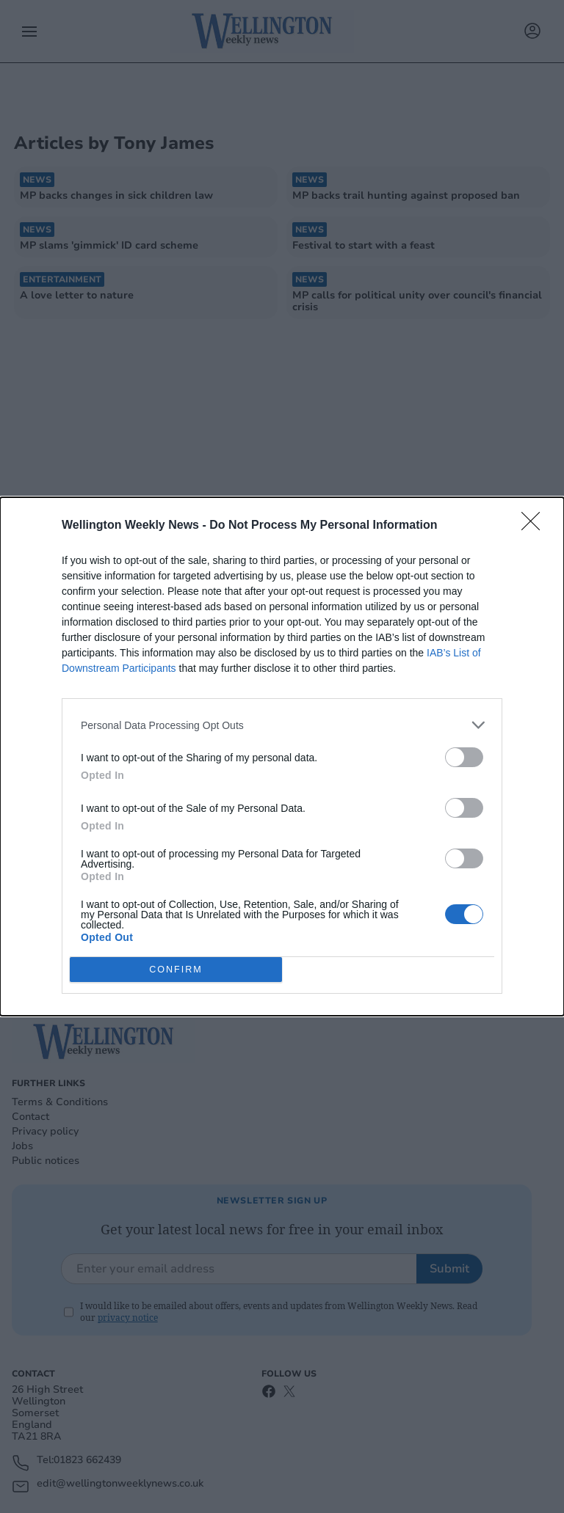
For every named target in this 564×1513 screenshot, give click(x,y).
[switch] (464, 757)
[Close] (535, 526)
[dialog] (282, 756)
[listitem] (282, 725)
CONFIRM (175, 969)
